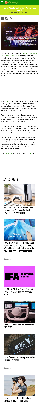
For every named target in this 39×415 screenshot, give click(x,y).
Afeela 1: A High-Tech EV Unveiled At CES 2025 (19, 326)
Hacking (28, 153)
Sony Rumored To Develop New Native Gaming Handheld (19, 358)
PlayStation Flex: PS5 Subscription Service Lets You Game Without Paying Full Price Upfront (18, 210)
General (9, 153)
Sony (36, 153)
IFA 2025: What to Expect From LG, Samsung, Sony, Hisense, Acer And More (18, 291)
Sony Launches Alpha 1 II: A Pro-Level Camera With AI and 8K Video (19, 399)
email (6, 101)
